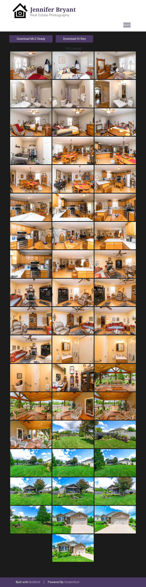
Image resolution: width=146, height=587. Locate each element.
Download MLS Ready (31, 39)
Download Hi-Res (74, 39)
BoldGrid (34, 582)
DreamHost (71, 582)
